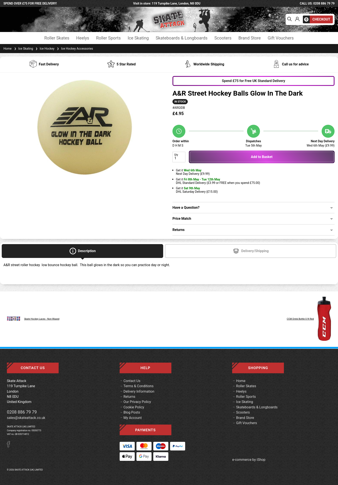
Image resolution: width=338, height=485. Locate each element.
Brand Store (249, 38)
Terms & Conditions (139, 386)
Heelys (82, 38)
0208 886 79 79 (22, 412)
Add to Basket (261, 157)
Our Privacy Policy (137, 402)
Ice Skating (138, 38)
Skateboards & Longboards (181, 38)
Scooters (222, 38)
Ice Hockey (44, 48)
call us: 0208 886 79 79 (317, 3)
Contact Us (132, 381)
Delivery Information (139, 391)
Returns (129, 397)
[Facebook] (10, 446)
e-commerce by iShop (248, 460)
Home (7, 48)
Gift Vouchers (281, 38)
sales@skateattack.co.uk (26, 418)
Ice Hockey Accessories (74, 48)
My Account (133, 418)
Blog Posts (132, 412)
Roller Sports (108, 38)
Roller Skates (56, 38)
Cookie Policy (134, 407)
